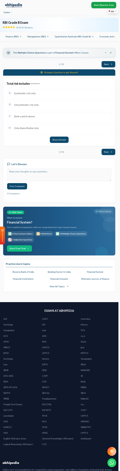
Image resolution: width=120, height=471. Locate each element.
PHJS (44, 415)
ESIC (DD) (8, 375)
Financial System (95, 271)
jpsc (83, 347)
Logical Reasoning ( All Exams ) (18, 444)
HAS (44, 336)
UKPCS (46, 347)
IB (82, 375)
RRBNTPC (86, 427)
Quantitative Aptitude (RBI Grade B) (74, 36)
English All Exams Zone (14, 438)
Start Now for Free (104, 5)
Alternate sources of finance (95, 278)
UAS (5, 421)
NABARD (85, 370)
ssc (82, 404)
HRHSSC (85, 421)
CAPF (45, 375)
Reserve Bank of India (23, 271)
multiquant (86, 438)
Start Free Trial (19, 248)
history (84, 324)
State (83, 341)
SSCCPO (7, 410)
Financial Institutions (23, 278)
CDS (44, 381)
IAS (5, 318)
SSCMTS (46, 410)
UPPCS (45, 353)
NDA (5, 381)
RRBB (6, 398)
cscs (83, 336)
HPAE (45, 432)
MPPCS (84, 353)
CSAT (45, 318)
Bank (83, 381)
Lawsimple (8, 415)
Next (108, 64)
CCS (44, 444)
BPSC (6, 353)
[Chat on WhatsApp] (111, 462)
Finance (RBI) (14, 36)
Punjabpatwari (49, 398)
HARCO (7, 427)
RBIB (6, 370)
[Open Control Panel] (2, 236)
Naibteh (85, 398)
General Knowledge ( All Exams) (57, 438)
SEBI (44, 370)
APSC (6, 341)
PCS (83, 330)
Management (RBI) (38, 36)
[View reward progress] (111, 451)
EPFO (45, 364)
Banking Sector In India (59, 271)
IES (43, 324)
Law (44, 330)
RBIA (83, 364)
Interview (85, 318)
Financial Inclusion (59, 278)
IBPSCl (45, 387)
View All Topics (59, 286)
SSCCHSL (47, 404)
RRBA (84, 387)
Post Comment (17, 186)
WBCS (6, 347)
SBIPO (6, 393)
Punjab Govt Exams (13, 404)
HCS (5, 336)
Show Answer (59, 139)
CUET (84, 410)
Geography (9, 330)
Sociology (8, 324)
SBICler (46, 393)
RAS (44, 341)
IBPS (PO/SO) (10, 387)
